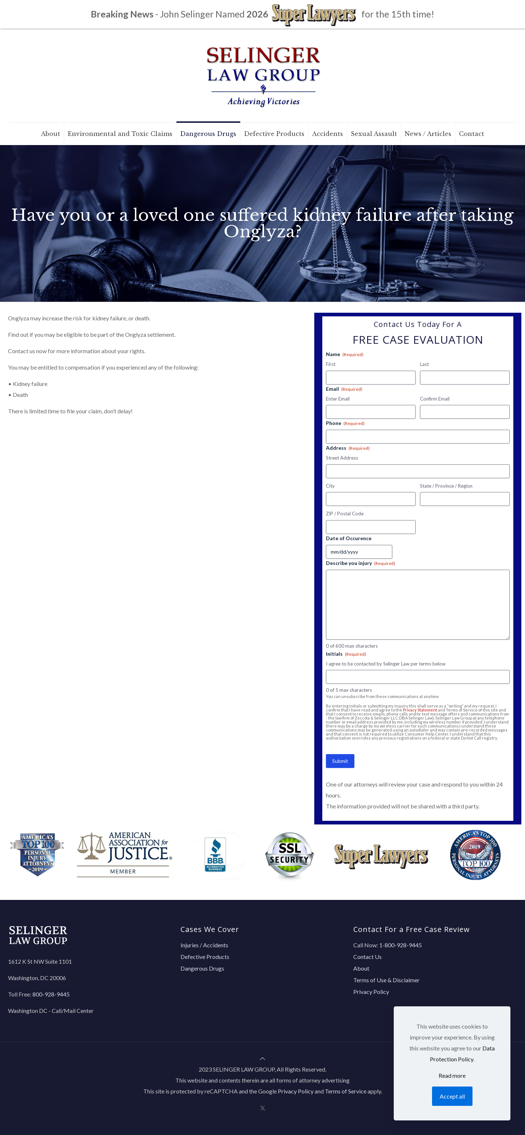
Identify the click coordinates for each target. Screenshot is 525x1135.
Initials (346, 654)
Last (424, 364)
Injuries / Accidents (204, 944)
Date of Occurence (349, 538)
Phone (345, 423)
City (330, 486)
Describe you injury (360, 563)
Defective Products (204, 956)
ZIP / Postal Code (344, 513)
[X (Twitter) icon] (262, 1107)
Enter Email (338, 399)
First (330, 364)
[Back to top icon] (262, 1058)
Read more (452, 1075)
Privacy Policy (371, 991)
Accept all (452, 1096)
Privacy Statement (420, 709)
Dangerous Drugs (202, 968)
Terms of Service (345, 1091)
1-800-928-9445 (400, 944)
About (361, 968)
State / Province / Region (446, 486)
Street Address (342, 458)
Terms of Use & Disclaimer (386, 979)
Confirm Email (435, 399)
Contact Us (367, 956)
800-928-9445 (51, 994)
